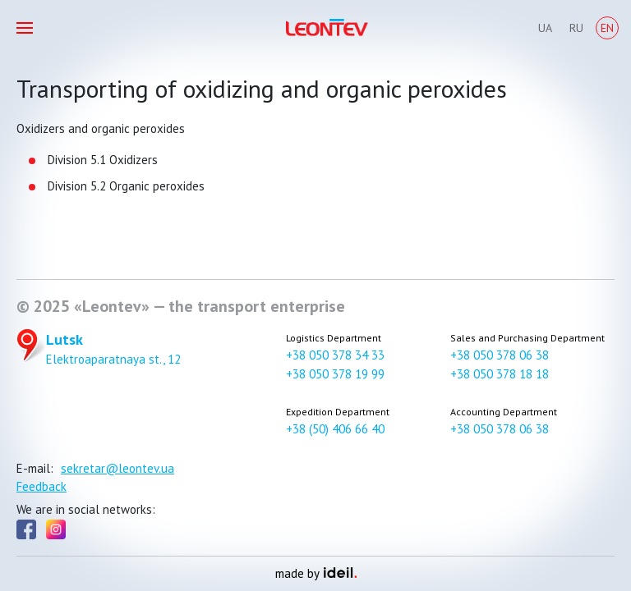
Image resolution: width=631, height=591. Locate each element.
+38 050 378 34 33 (335, 355)
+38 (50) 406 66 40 (335, 429)
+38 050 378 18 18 (499, 374)
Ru (576, 28)
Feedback (41, 486)
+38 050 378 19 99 (335, 374)
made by (316, 573)
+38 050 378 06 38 (499, 355)
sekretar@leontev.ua (117, 468)
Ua (545, 28)
